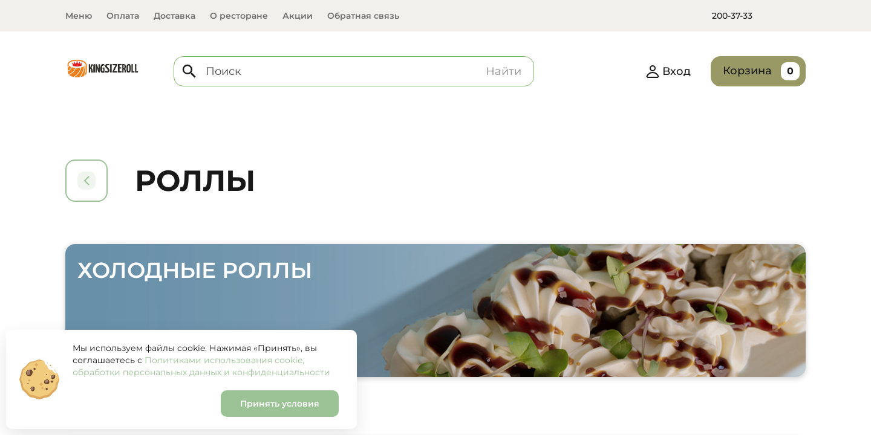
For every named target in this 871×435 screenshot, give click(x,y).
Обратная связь (363, 15)
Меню (78, 15)
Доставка (174, 15)
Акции (297, 15)
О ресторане (239, 15)
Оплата (122, 15)
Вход (668, 71)
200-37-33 (732, 15)
